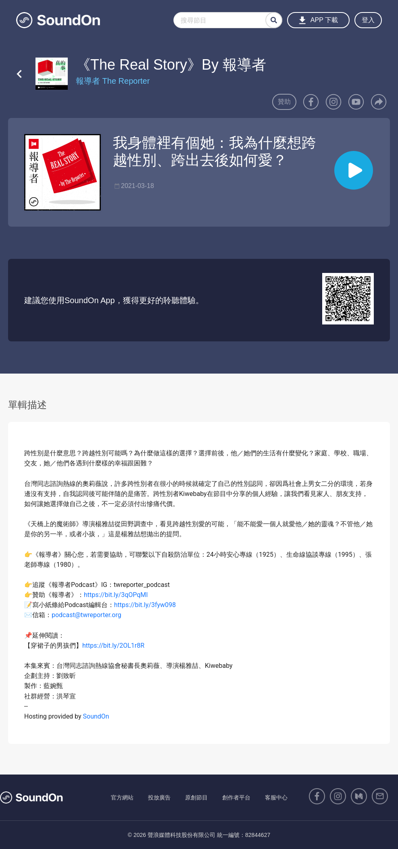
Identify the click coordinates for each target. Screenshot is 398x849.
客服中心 (276, 797)
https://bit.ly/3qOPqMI (116, 595)
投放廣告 (159, 797)
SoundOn (96, 716)
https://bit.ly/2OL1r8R (113, 645)
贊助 (284, 101)
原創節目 (196, 797)
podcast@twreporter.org (86, 615)
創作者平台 (236, 797)
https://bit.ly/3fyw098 (145, 605)
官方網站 (122, 797)
